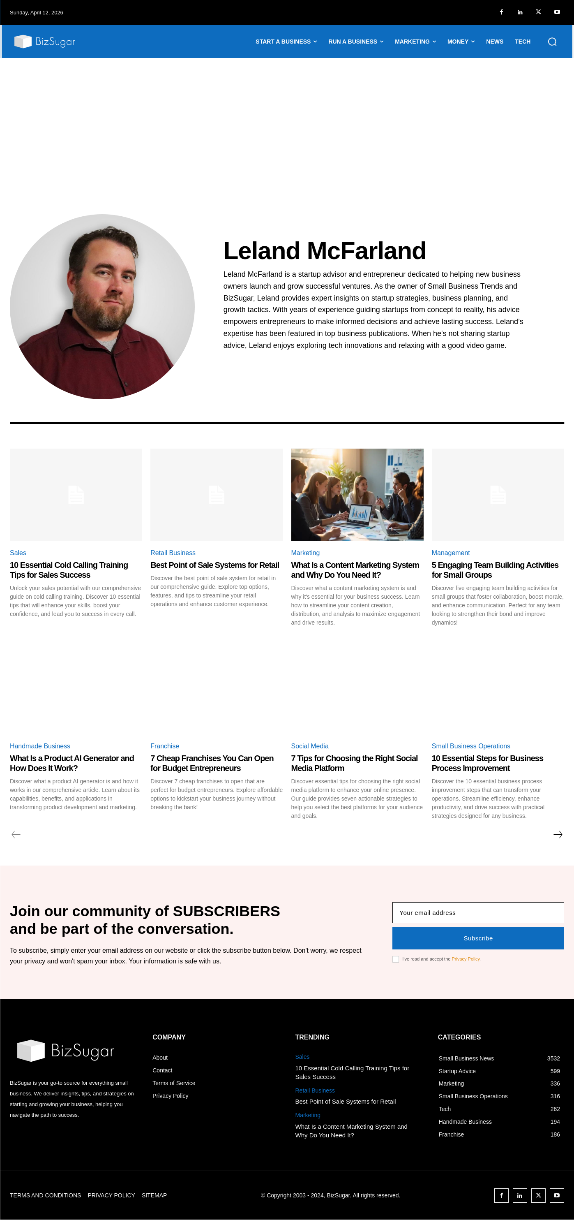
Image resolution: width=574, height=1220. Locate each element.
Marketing (305, 552)
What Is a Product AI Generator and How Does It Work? (72, 763)
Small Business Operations (471, 746)
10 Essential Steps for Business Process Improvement (487, 763)
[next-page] (557, 835)
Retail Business (173, 552)
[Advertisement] (287, 119)
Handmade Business (40, 746)
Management (451, 552)
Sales (18, 552)
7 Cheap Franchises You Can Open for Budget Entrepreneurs (211, 763)
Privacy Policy (465, 958)
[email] (478, 912)
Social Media (310, 746)
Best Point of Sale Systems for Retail (214, 564)
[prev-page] (16, 835)
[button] (552, 41)
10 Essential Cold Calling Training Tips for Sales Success (69, 569)
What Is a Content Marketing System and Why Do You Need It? (355, 569)
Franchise (164, 746)
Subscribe (478, 938)
